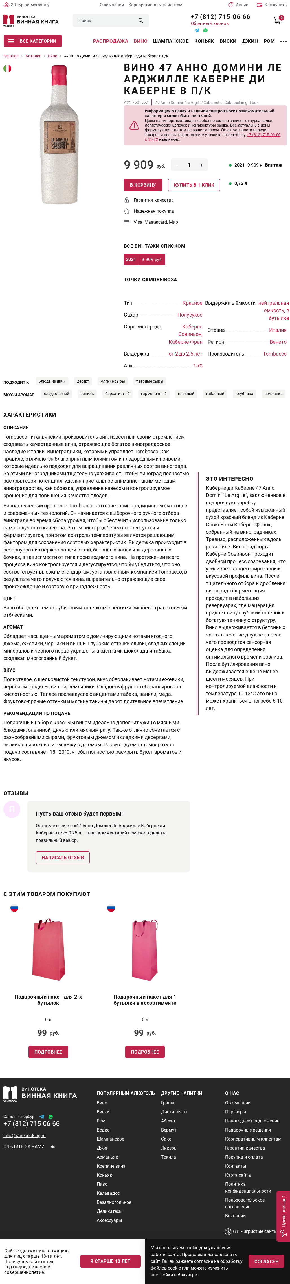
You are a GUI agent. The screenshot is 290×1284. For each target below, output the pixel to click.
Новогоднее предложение (252, 1121)
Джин (250, 41)
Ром (269, 41)
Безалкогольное (114, 1202)
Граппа (168, 1103)
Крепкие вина (111, 1166)
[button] (283, 1216)
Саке (166, 1139)
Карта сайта (238, 1175)
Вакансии (235, 1215)
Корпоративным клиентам (155, 4)
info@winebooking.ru (24, 1135)
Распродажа (110, 41)
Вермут (169, 1130)
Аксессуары (109, 1220)
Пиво (102, 1184)
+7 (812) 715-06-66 (219, 16)
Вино (141, 41)
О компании (112, 4)
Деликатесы (109, 1211)
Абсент (168, 1121)
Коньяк (204, 41)
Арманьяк (107, 1157)
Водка (103, 1130)
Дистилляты (174, 1112)
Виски (228, 41)
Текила (168, 1157)
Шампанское (171, 41)
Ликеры (169, 1148)
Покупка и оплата (244, 1157)
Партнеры (235, 1112)
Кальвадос (108, 1193)
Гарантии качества (245, 1148)
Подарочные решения (248, 1130)
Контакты (235, 1166)
